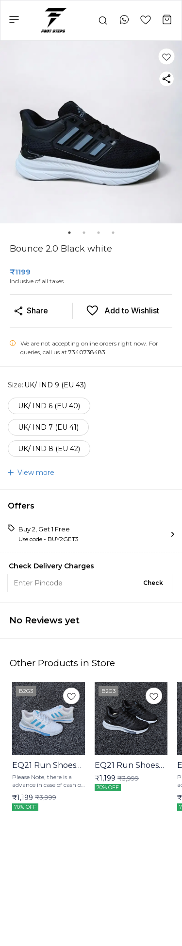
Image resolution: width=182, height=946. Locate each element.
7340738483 (86, 352)
